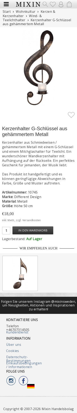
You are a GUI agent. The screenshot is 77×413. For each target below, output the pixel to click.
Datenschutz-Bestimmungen (18, 359)
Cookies (12, 350)
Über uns (13, 344)
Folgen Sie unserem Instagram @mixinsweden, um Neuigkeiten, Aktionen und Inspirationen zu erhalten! (38, 305)
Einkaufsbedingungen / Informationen (24, 365)
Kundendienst (17, 332)
